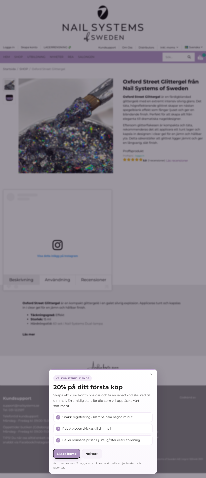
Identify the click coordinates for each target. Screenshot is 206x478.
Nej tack (92, 454)
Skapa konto (67, 454)
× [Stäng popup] (151, 374)
